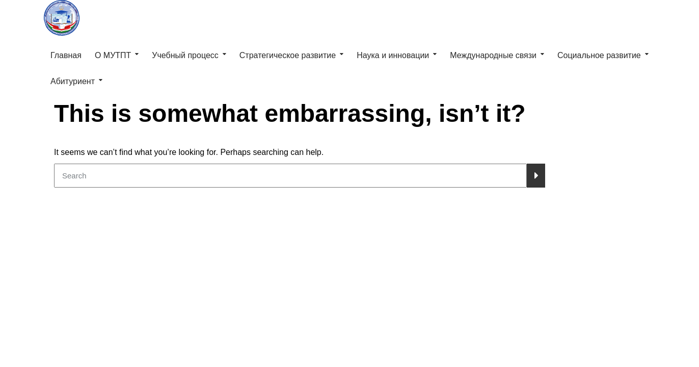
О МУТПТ (113, 55)
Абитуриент (72, 81)
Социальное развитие (599, 55)
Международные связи (493, 55)
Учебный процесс (185, 55)
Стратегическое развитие (287, 55)
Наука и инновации (393, 55)
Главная (66, 55)
